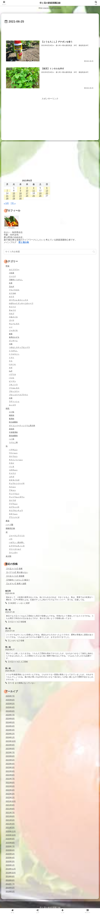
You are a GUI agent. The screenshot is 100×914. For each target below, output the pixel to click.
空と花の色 (23, 242)
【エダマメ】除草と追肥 (16, 584)
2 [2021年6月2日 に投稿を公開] (20, 188)
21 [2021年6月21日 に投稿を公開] (7, 196)
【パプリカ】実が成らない (17, 572)
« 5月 (6, 203)
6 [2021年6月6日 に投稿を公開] (46, 188)
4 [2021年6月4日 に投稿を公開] (33, 188)
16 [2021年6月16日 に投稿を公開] (20, 193)
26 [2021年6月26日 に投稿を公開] (40, 196)
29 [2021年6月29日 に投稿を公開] (14, 198)
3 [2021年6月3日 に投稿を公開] (27, 188)
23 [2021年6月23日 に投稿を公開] (20, 196)
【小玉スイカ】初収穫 (15, 576)
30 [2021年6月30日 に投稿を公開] (20, 198)
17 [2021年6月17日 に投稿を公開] (27, 193)
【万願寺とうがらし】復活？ (18, 580)
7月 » (13, 203)
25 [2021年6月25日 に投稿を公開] (33, 196)
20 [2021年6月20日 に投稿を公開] (47, 193)
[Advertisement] (50, 30)
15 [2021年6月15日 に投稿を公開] (14, 193)
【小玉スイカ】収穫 (14, 569)
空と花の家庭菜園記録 (50, 3)
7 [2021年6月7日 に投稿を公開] (7, 190)
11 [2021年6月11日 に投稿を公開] (33, 190)
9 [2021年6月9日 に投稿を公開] (20, 190)
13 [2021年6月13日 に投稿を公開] (47, 190)
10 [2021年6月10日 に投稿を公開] (27, 190)
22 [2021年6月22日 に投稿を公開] (14, 196)
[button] (94, 251)
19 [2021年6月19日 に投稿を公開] (40, 193)
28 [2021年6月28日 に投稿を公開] (7, 198)
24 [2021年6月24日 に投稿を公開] (27, 196)
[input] (50, 251)
